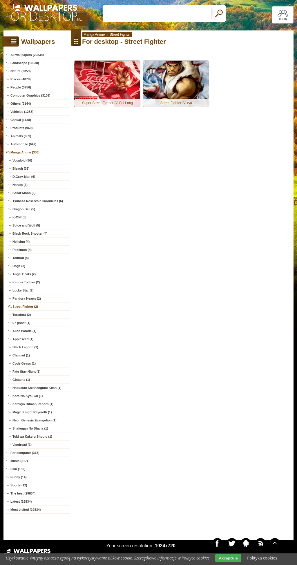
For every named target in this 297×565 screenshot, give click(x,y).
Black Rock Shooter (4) (29, 233)
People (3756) (20, 87)
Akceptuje (228, 558)
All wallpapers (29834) (27, 55)
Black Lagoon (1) (25, 347)
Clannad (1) (21, 355)
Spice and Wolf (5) (26, 225)
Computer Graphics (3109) (30, 95)
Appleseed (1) (22, 339)
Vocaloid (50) (22, 160)
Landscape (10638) (24, 63)
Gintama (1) (21, 379)
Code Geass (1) (24, 363)
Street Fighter (120, 34)
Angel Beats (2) (24, 274)
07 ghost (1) (21, 323)
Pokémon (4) (22, 249)
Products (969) (21, 128)
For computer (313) (24, 452)
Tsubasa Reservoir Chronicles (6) (37, 201)
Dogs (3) (18, 266)
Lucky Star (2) (23, 290)
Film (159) (17, 469)
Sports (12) (18, 485)
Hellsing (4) (21, 241)
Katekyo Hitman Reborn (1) (32, 404)
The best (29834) (22, 493)
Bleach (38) (21, 168)
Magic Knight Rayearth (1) (32, 412)
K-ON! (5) (19, 217)
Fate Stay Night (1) (26, 371)
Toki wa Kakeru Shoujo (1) (32, 436)
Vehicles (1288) (21, 111)
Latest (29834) (21, 501)
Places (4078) (20, 79)
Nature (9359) (20, 71)
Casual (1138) (20, 120)
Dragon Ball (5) (23, 209)
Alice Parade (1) (24, 331)
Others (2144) (20, 103)
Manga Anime (94, 34)
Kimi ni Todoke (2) (26, 282)
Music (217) (19, 461)
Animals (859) (20, 136)
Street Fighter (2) (25, 306)
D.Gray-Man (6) (23, 176)
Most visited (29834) (25, 509)
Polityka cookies (262, 558)
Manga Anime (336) (24, 152)
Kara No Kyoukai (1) (27, 396)
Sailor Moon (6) (23, 193)
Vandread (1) (22, 444)
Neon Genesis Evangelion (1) (34, 420)
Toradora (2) (21, 314)
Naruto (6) (20, 184)
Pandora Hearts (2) (26, 298)
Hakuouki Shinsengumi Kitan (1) (36, 388)
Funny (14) (18, 477)
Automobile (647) (23, 144)
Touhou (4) (20, 258)
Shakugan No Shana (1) (30, 428)
